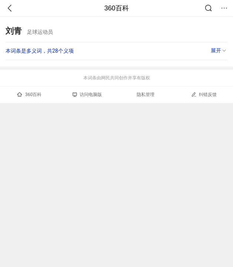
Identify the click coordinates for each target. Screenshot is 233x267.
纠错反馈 (204, 94)
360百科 (116, 8)
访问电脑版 (87, 94)
